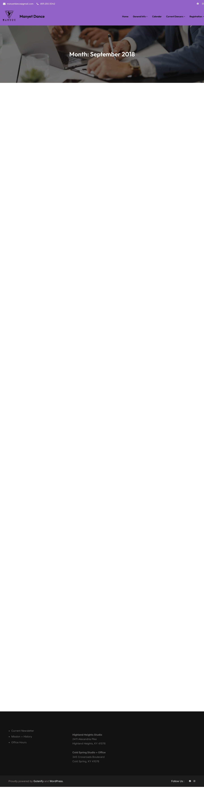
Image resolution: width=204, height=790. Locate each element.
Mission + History (21, 739)
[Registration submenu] (203, 16)
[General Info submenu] (147, 16)
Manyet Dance (32, 16)
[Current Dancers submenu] (184, 16)
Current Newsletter (22, 733)
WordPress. (56, 784)
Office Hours (18, 745)
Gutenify (38, 784)
